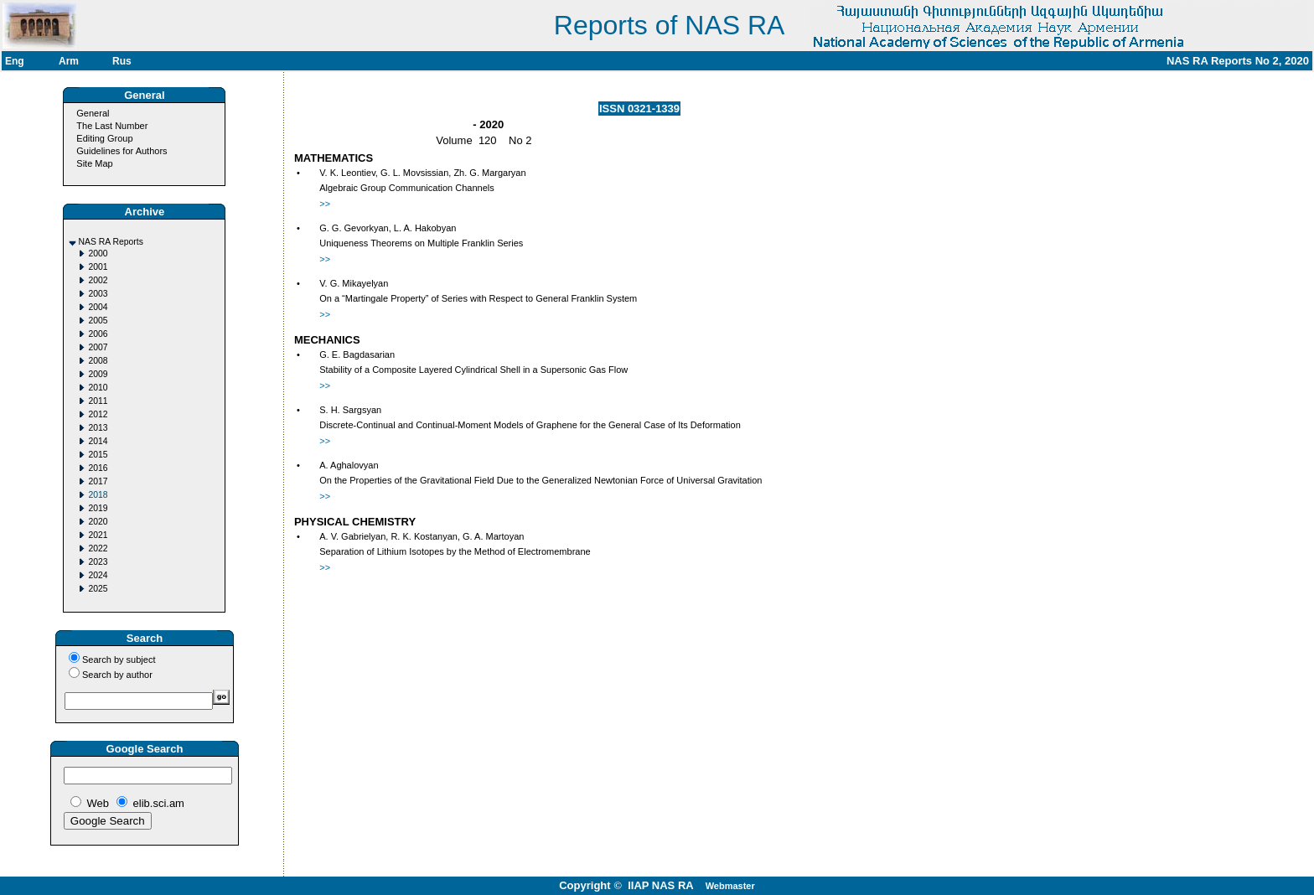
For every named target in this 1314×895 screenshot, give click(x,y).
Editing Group (104, 138)
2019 (97, 508)
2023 (97, 561)
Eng (14, 61)
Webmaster (730, 886)
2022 (97, 548)
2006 (97, 334)
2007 (97, 347)
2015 (97, 454)
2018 (97, 494)
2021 (97, 535)
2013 (97, 427)
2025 (97, 588)
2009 (97, 374)
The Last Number (111, 126)
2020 (97, 521)
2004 (97, 307)
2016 (97, 468)
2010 (97, 387)
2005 (97, 320)
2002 (97, 280)
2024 (97, 575)
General (92, 113)
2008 (97, 360)
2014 (97, 441)
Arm (69, 61)
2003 (97, 293)
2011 (97, 401)
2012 (97, 414)
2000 (97, 253)
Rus (122, 61)
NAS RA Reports (110, 241)
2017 (97, 481)
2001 (97, 267)
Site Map (94, 163)
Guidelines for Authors (121, 151)
